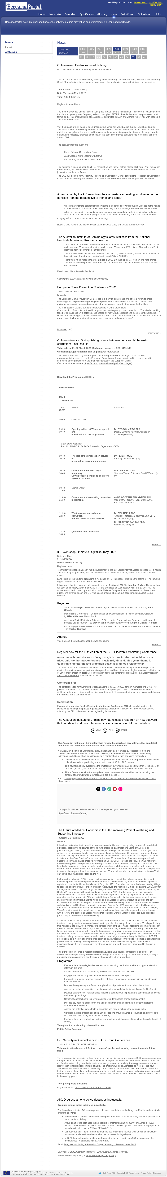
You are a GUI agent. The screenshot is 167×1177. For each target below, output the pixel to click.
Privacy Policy (146, 1173)
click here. (99, 1025)
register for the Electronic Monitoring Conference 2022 (99, 706)
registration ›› (154, 333)
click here (138, 167)
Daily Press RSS (109, 1173)
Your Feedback (155, 2)
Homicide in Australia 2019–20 (79, 271)
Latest (8, 47)
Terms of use (134, 1173)
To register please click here (72, 1083)
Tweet (110, 730)
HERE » (89, 377)
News (9, 42)
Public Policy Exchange (69, 1029)
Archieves (11, 52)
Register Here (64, 566)
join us (159, 5)
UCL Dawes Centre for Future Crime (93, 1087)
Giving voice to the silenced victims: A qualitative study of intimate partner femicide (104, 224)
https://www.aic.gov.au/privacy (72, 813)
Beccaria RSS (122, 1173)
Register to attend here (68, 104)
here (106, 641)
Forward (123, 730)
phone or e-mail (140, 2)
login (152, 5)
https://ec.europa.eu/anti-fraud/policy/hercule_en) (108, 363)
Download (62, 329)
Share (99, 730)
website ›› (156, 544)
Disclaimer (157, 1173)
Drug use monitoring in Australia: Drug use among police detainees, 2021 (100, 1144)
